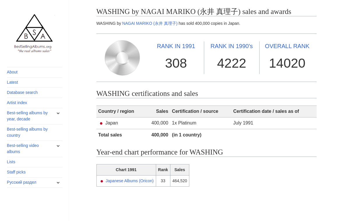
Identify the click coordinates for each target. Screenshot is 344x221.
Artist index (17, 102)
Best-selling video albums (23, 148)
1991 (176, 46)
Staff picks (16, 172)
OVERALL (287, 46)
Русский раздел (21, 182)
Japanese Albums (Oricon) (130, 180)
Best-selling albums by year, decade (27, 115)
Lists (11, 161)
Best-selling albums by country (27, 132)
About (12, 72)
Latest (12, 82)
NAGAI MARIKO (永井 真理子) (150, 23)
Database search (22, 92)
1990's (232, 46)
